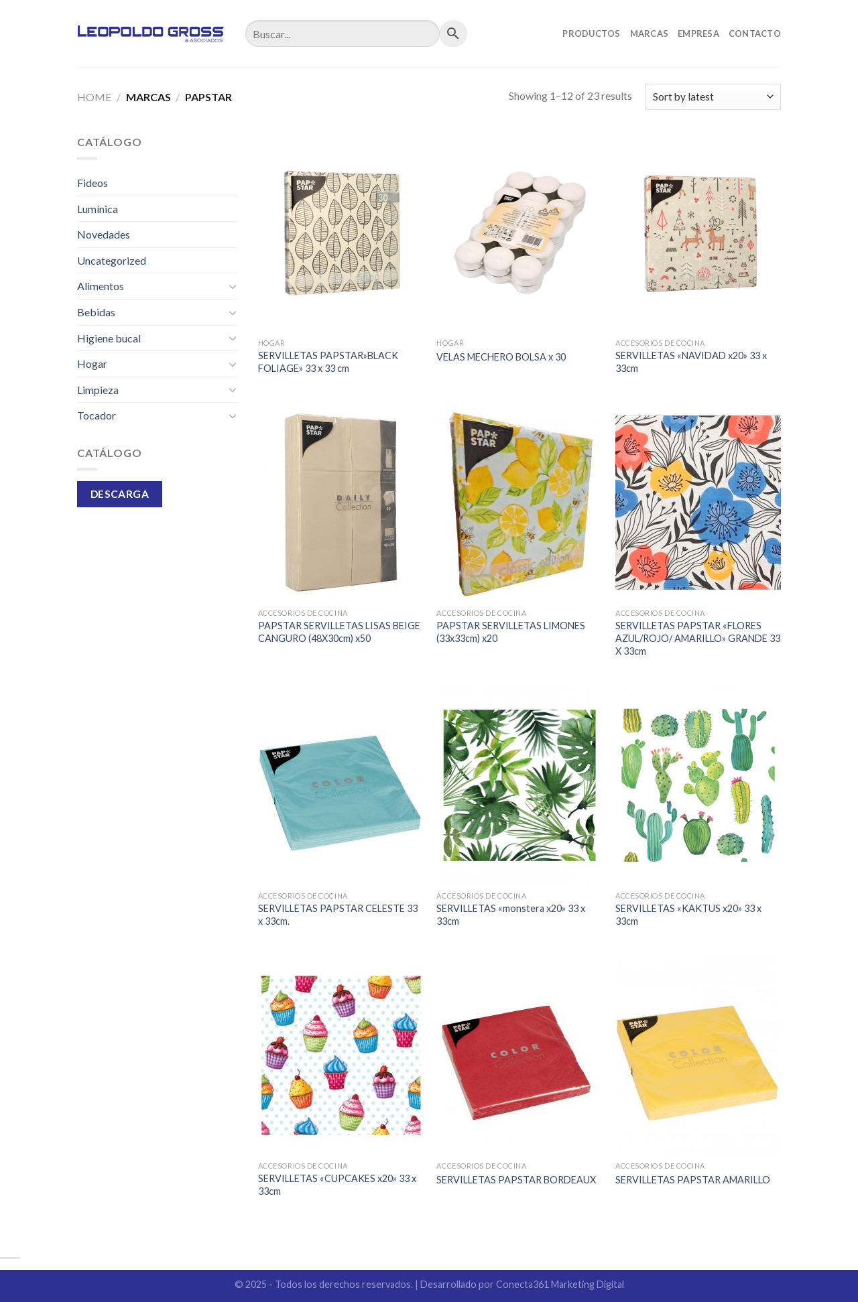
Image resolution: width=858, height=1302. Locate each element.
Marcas (649, 33)
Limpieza (98, 389)
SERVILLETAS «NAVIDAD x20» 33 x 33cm (691, 362)
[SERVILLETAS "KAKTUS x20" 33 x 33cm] (698, 785)
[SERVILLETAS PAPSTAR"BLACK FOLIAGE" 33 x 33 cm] (341, 232)
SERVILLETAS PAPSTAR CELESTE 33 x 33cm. (338, 915)
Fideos (92, 182)
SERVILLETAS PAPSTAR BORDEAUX (516, 1179)
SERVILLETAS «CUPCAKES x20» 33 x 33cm (337, 1185)
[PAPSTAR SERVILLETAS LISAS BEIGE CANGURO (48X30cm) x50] (341, 502)
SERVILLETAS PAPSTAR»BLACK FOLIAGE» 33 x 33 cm (328, 362)
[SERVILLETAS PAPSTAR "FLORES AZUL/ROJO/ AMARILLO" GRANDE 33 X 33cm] (698, 502)
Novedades (103, 234)
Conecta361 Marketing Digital (560, 1284)
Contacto (755, 33)
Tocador (96, 415)
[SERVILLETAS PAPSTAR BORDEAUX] (519, 1055)
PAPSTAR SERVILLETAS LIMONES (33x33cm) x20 (510, 632)
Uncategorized (111, 260)
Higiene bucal (109, 338)
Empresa (698, 33)
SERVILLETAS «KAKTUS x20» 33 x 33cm (688, 915)
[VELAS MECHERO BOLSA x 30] (519, 232)
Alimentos (100, 285)
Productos (591, 33)
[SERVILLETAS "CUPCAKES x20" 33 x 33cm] (341, 1055)
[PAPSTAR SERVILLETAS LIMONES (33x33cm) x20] (519, 502)
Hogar (92, 363)
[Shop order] (713, 97)
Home (94, 96)
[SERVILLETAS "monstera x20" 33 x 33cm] (519, 785)
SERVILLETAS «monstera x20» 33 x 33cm (510, 915)
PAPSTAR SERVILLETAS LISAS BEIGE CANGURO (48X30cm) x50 (339, 632)
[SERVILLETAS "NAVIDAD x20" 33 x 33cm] (698, 232)
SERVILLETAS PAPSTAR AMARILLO (692, 1179)
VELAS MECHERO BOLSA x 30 (501, 357)
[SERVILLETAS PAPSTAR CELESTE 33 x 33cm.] (341, 785)
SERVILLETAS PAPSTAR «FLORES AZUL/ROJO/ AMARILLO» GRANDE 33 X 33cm (697, 638)
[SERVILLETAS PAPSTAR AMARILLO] (698, 1055)
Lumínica (97, 208)
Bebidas (96, 312)
